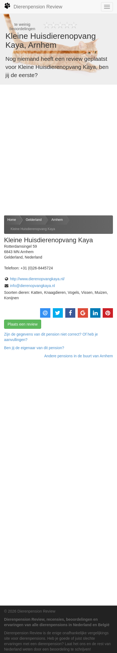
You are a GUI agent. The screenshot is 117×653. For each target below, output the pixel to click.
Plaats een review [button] (23, 324)
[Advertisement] (58, 150)
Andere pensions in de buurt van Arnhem (78, 356)
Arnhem (57, 220)
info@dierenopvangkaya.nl (32, 286)
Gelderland (34, 220)
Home (11, 220)
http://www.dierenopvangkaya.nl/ (37, 279)
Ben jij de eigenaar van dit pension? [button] (34, 348)
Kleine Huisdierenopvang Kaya (33, 229)
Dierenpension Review (33, 5)
